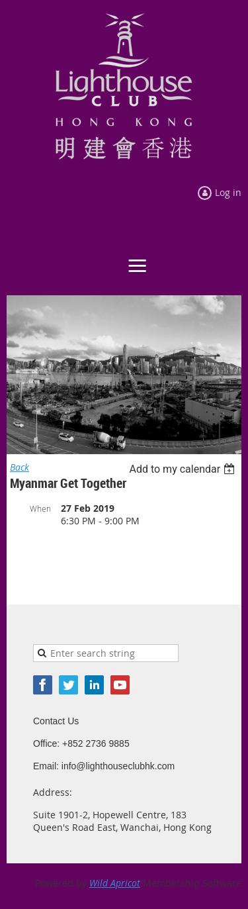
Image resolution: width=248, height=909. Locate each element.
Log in (228, 192)
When (40, 508)
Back (19, 467)
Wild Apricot (114, 883)
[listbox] (183, 469)
